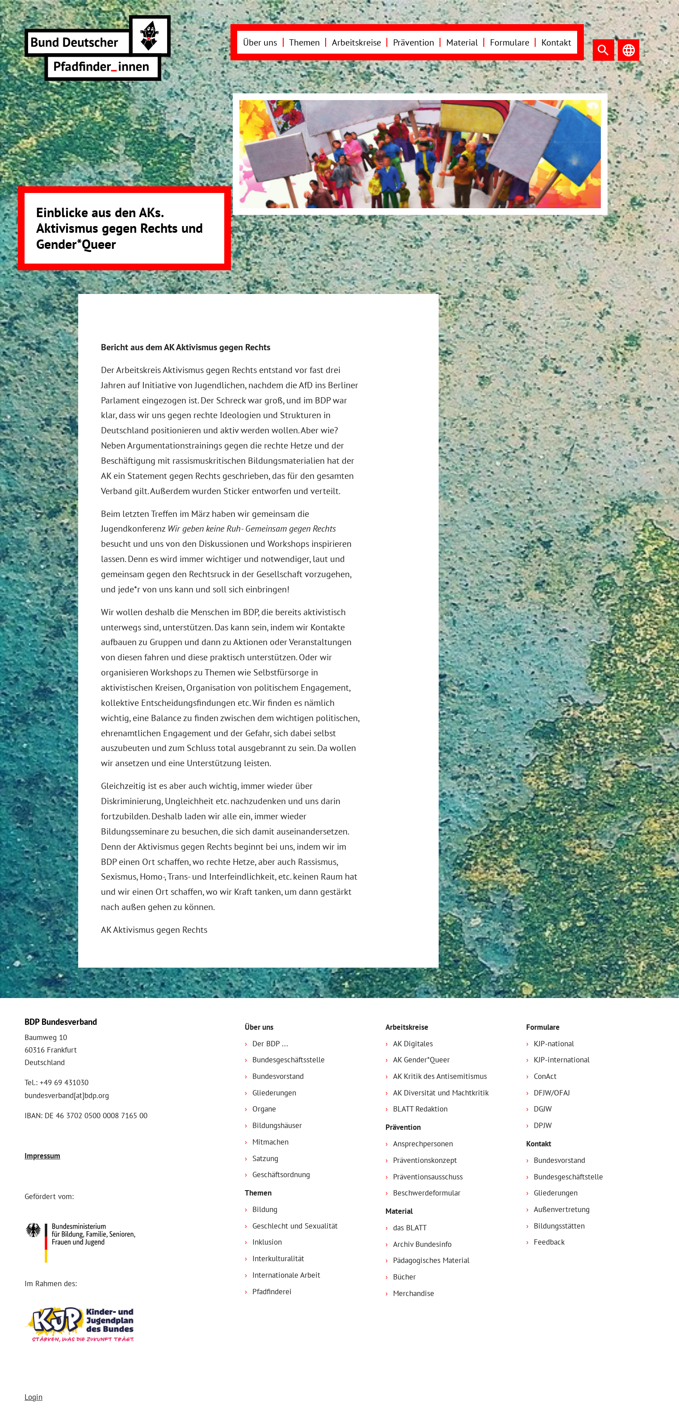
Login (33, 1397)
